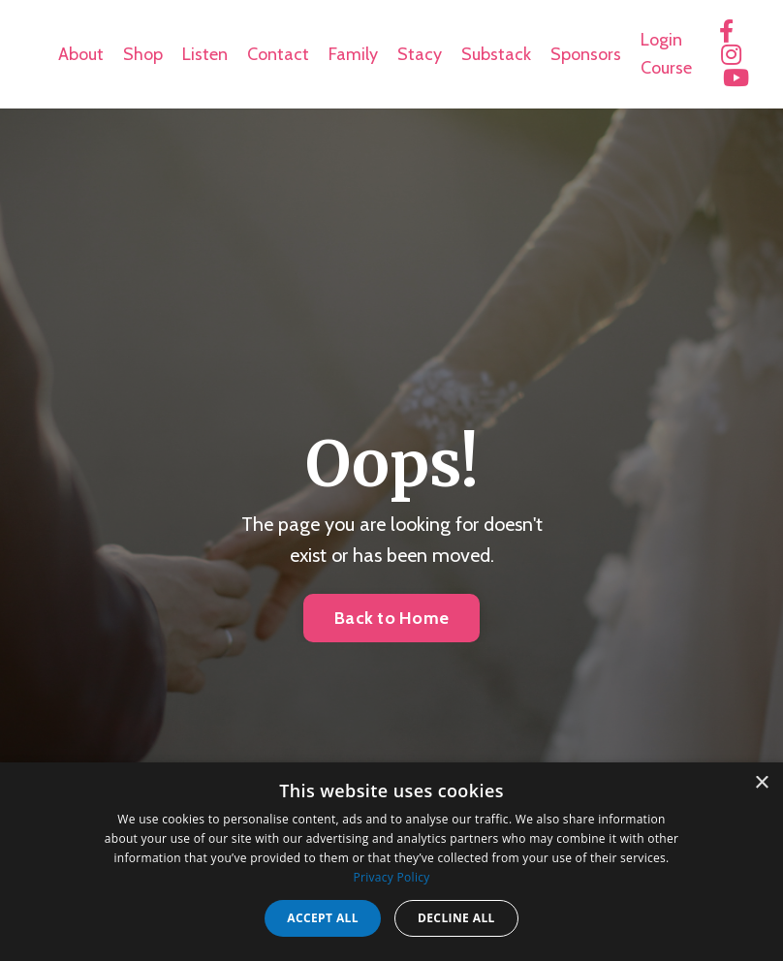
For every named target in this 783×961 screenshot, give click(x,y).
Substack (496, 54)
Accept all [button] (323, 918)
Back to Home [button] (391, 618)
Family (353, 54)
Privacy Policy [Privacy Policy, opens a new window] (391, 877)
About (81, 54)
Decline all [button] (456, 918)
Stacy (419, 54)
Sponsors (585, 54)
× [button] (761, 783)
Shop (143, 54)
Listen (205, 54)
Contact (278, 54)
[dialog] (391, 861)
